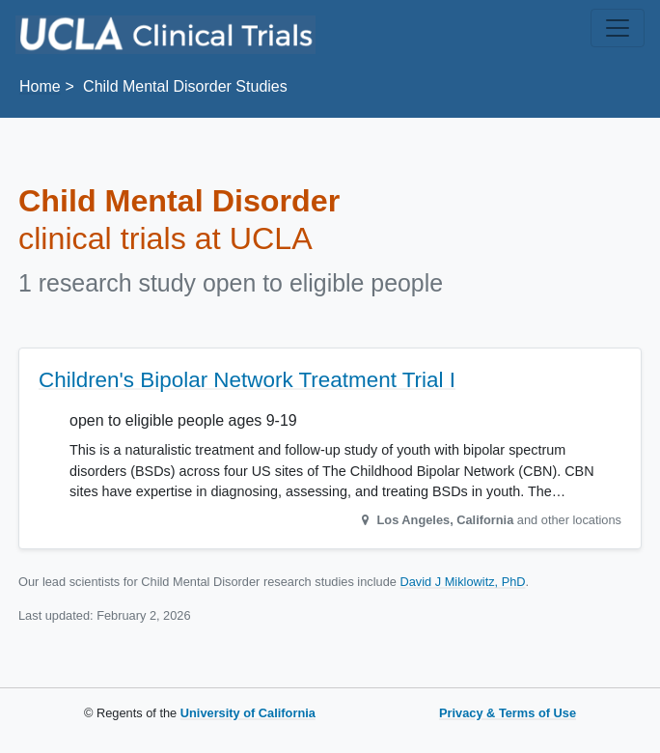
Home (40, 86)
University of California (248, 713)
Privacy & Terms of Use (507, 713)
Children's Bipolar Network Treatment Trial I (247, 380)
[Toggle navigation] (618, 28)
